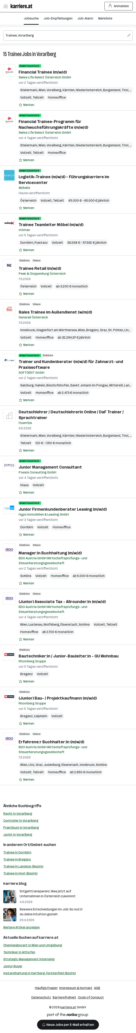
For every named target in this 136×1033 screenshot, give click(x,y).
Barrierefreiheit (64, 997)
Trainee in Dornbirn (17, 852)
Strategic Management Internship (29, 959)
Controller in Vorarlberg (20, 821)
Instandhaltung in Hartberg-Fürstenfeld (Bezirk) (39, 973)
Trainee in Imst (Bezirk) (20, 873)
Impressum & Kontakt (75, 988)
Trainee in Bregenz (17, 859)
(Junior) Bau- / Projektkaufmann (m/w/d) (58, 698)
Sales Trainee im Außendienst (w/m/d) (55, 312)
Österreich (28, 200)
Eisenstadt (68, 624)
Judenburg (52, 765)
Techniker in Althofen (19, 952)
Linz (127, 330)
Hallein (40, 385)
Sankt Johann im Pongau (89, 385)
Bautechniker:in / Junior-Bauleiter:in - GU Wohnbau (69, 656)
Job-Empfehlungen (58, 18)
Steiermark (28, 90)
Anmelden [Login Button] (119, 6)
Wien (42, 90)
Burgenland (111, 90)
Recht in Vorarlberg (17, 814)
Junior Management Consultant (50, 467)
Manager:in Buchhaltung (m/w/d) (50, 552)
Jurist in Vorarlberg (17, 835)
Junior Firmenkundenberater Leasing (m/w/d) (63, 509)
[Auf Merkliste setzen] (26, 104)
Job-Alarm (85, 18)
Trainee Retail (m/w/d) (40, 268)
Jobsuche (31, 18)
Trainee (15, 54)
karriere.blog (15, 883)
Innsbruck (27, 330)
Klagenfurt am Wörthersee (56, 330)
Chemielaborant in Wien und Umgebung (32, 945)
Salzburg (27, 385)
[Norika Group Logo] (67, 1015)
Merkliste (105, 18)
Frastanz (41, 243)
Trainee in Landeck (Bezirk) (23, 866)
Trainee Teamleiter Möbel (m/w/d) (51, 224)
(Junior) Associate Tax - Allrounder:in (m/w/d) (62, 601)
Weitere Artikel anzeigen (21, 927)
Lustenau (35, 624)
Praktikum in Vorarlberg (21, 828)
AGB (97, 988)
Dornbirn (26, 243)
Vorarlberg (46, 54)
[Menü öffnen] (5, 6)
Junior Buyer (12, 966)
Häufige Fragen (46, 988)
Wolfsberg (51, 624)
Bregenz (92, 330)
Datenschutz (41, 997)
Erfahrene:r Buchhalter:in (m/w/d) (51, 741)
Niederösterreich (89, 90)
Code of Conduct (91, 997)
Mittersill (116, 385)
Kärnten (68, 90)
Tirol (125, 90)
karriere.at (49, 937)
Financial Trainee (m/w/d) (43, 72)
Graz (103, 330)
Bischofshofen (57, 385)
